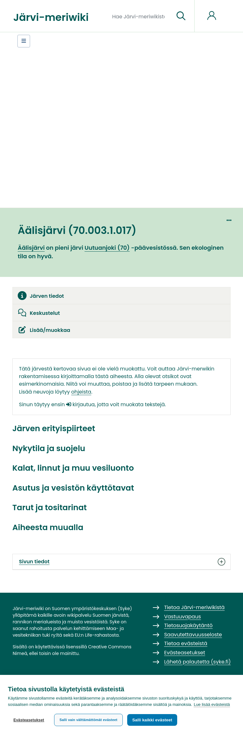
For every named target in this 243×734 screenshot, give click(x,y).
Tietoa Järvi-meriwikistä (194, 607)
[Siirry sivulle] (181, 16)
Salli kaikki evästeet (152, 720)
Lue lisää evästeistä (212, 704)
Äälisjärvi (31, 248)
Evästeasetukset (28, 720)
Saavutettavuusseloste (193, 634)
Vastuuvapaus (182, 616)
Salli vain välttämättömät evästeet (88, 720)
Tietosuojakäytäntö (188, 625)
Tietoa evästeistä (185, 643)
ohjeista (81, 391)
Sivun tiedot (121, 562)
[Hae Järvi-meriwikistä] (141, 16)
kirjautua (80, 404)
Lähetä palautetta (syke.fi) (197, 661)
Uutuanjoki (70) (107, 248)
